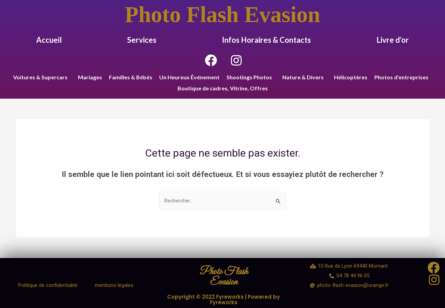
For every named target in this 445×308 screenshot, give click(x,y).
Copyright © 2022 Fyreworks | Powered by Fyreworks (223, 299)
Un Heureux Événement (189, 77)
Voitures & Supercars (40, 77)
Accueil (49, 39)
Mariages (90, 77)
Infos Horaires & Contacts (266, 39)
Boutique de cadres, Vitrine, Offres (223, 88)
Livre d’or (392, 39)
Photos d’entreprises (401, 77)
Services (141, 39)
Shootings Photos (249, 77)
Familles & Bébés (130, 77)
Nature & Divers (303, 77)
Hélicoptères (350, 77)
